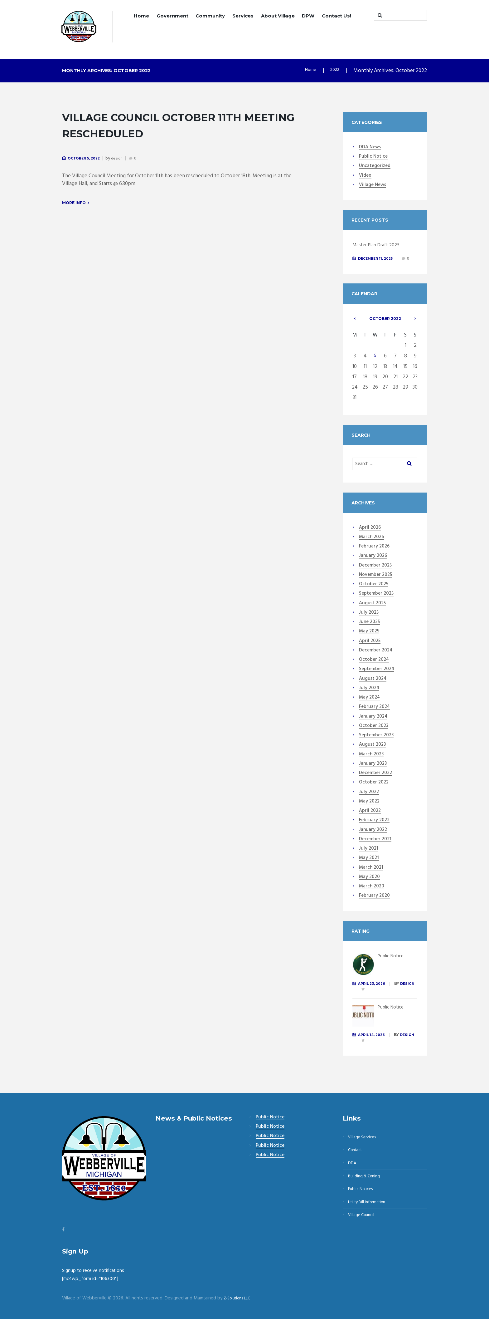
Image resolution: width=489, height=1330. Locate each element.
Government (172, 16)
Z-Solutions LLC (239, 1309)
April (370, 535)
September (376, 602)
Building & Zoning (367, 1191)
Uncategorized (374, 166)
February (374, 554)
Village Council (363, 1236)
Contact (357, 1162)
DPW (308, 16)
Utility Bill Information (370, 1221)
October (385, 325)
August (372, 611)
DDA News (370, 147)
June (369, 630)
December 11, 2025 (378, 259)
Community (210, 16)
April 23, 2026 (374, 991)
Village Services (364, 1147)
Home (141, 16)
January (373, 564)
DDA (353, 1176)
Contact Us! (336, 16)
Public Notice (373, 157)
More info (74, 204)
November (375, 583)
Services (243, 16)
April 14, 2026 (374, 1043)
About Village (278, 16)
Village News (372, 185)
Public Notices (363, 1206)
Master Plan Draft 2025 (378, 246)
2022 (333, 71)
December (375, 573)
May (369, 639)
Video (365, 176)
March (371, 545)
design (122, 159)
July (369, 620)
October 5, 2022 (86, 158)
